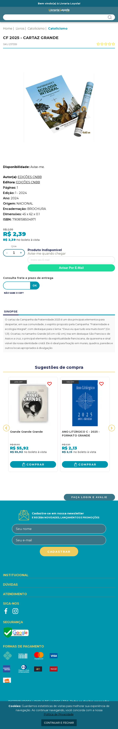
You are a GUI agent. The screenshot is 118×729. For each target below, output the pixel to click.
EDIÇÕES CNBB (30, 177)
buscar (110, 17)
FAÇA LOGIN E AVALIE (89, 497)
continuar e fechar (59, 722)
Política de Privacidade (59, 714)
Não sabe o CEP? (14, 293)
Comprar (36, 464)
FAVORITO (49, 384)
